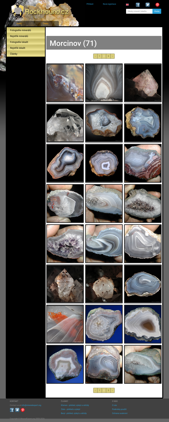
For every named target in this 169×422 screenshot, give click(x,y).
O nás (114, 405)
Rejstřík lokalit (17, 48)
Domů (19, 24)
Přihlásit (90, 4)
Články (45, 24)
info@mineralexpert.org (31, 405)
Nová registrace (109, 4)
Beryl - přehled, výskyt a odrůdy (74, 413)
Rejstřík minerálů (19, 36)
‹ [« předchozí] (95, 56)
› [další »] (112, 56)
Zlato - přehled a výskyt (70, 409)
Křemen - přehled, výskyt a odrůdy (75, 405)
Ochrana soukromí (119, 413)
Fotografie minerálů (20, 30)
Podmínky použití (119, 409)
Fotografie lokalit (19, 42)
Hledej (156, 11)
